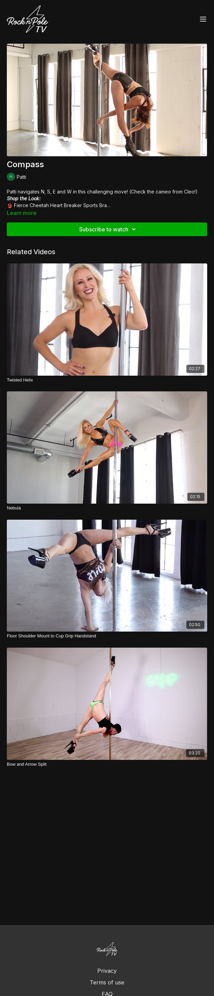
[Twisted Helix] (107, 380)
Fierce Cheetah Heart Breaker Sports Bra (60, 205)
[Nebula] (107, 508)
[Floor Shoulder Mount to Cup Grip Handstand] (107, 636)
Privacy (107, 970)
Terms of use (107, 982)
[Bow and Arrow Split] (107, 764)
